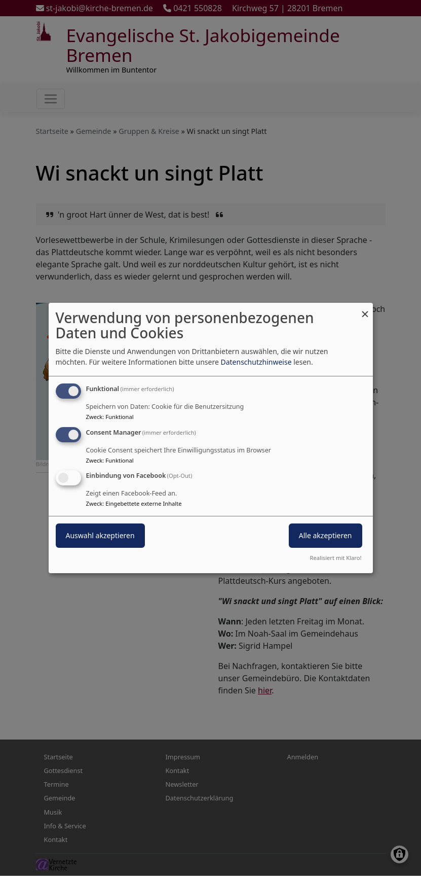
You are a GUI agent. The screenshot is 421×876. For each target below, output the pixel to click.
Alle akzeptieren (325, 536)
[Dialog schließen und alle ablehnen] (365, 309)
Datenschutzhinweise (255, 362)
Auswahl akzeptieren (100, 536)
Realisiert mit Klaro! (336, 558)
